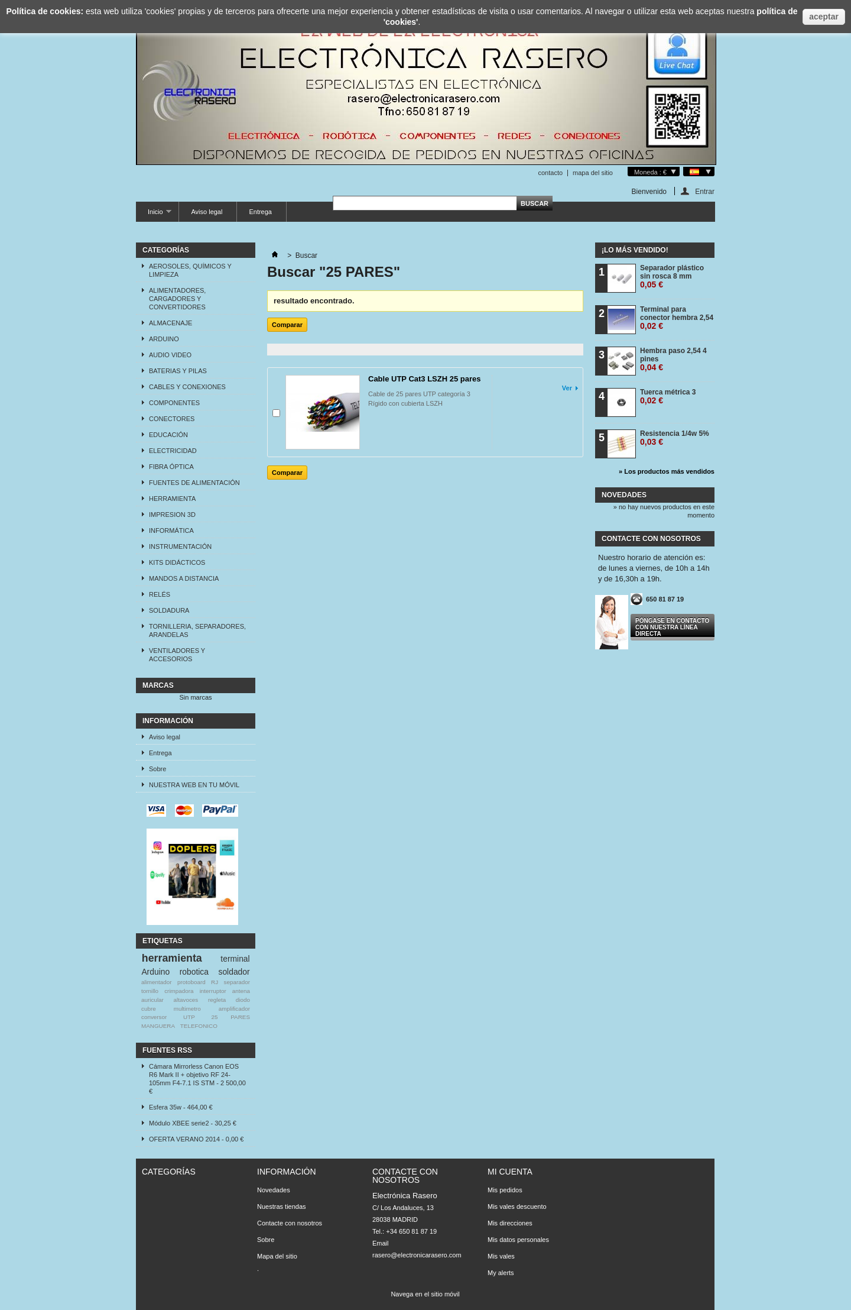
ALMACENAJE (170, 322)
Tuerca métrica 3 (668, 396)
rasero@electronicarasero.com (417, 1255)
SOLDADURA (169, 610)
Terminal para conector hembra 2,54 (676, 318)
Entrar (704, 191)
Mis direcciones (510, 1223)
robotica (194, 971)
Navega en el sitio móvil (425, 1294)
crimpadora (178, 991)
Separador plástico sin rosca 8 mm (672, 276)
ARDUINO (164, 338)
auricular (152, 1000)
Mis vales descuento (517, 1206)
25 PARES (231, 1017)
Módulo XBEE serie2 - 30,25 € (192, 1123)
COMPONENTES (174, 402)
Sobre (157, 768)
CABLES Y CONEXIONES (187, 386)
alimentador (156, 982)
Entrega (260, 211)
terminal (234, 958)
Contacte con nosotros (289, 1223)
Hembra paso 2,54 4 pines (673, 359)
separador (237, 982)
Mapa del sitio (277, 1256)
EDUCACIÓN (168, 434)
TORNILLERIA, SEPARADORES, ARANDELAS (197, 630)
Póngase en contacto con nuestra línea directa (672, 627)
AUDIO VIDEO (170, 354)
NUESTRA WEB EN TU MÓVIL (194, 784)
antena (241, 991)
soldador (233, 971)
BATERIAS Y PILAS (178, 370)
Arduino (155, 971)
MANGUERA (158, 1026)
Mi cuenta (510, 1171)
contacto (550, 172)
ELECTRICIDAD (173, 450)
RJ (214, 982)
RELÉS (159, 594)
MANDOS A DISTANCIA (184, 578)
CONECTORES (171, 418)
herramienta (172, 958)
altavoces (186, 1000)
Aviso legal (206, 211)
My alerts (501, 1272)
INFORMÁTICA (171, 530)
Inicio (153, 215)
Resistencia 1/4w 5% (674, 438)
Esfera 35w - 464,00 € (181, 1107)
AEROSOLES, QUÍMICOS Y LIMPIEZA (190, 270)
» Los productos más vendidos (666, 471)
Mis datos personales (518, 1239)
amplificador (234, 1008)
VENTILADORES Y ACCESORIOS (177, 654)
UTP (189, 1017)
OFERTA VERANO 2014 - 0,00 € (196, 1139)
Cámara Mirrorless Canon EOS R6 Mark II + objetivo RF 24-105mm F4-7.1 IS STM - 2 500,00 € (197, 1079)
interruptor (213, 991)
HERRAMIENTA (172, 498)
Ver (567, 388)
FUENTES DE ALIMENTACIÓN (194, 482)
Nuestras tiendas (281, 1206)
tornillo (149, 991)
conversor (154, 1017)
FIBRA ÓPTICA (171, 466)
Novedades (624, 495)
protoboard (191, 982)
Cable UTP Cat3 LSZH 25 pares (424, 378)
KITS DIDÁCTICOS (177, 562)
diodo (243, 1000)
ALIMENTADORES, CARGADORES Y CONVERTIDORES (177, 298)
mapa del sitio (593, 172)
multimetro (187, 1008)
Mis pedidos (505, 1189)
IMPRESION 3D (172, 514)
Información (167, 721)
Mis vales (501, 1256)
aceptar (824, 16)
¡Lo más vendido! (635, 250)
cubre (148, 1008)
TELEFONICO (198, 1026)
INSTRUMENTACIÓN (180, 546)
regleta (217, 1000)
